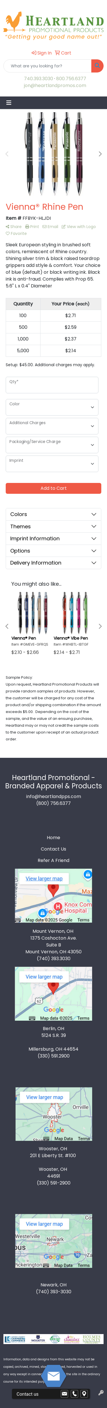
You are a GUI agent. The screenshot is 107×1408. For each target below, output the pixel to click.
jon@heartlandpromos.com (55, 85)
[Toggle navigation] (9, 103)
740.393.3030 (38, 78)
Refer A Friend (53, 860)
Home (53, 837)
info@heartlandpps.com (53, 796)
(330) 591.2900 (54, 1056)
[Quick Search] (47, 65)
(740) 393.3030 (53, 958)
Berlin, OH (53, 1028)
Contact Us (53, 849)
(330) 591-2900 (53, 1183)
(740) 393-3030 (53, 1291)
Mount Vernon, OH (53, 931)
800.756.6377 (71, 78)
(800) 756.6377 (53, 803)
